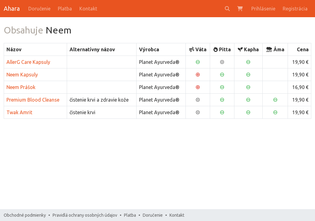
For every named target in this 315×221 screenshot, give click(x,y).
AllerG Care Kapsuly (28, 62)
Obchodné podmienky (25, 215)
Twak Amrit (19, 112)
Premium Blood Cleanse (32, 100)
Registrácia (295, 8)
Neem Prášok (20, 87)
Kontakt (88, 8)
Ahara (12, 8)
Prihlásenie (263, 8)
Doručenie (39, 8)
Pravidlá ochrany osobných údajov (85, 215)
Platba (65, 8)
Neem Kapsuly (22, 74)
